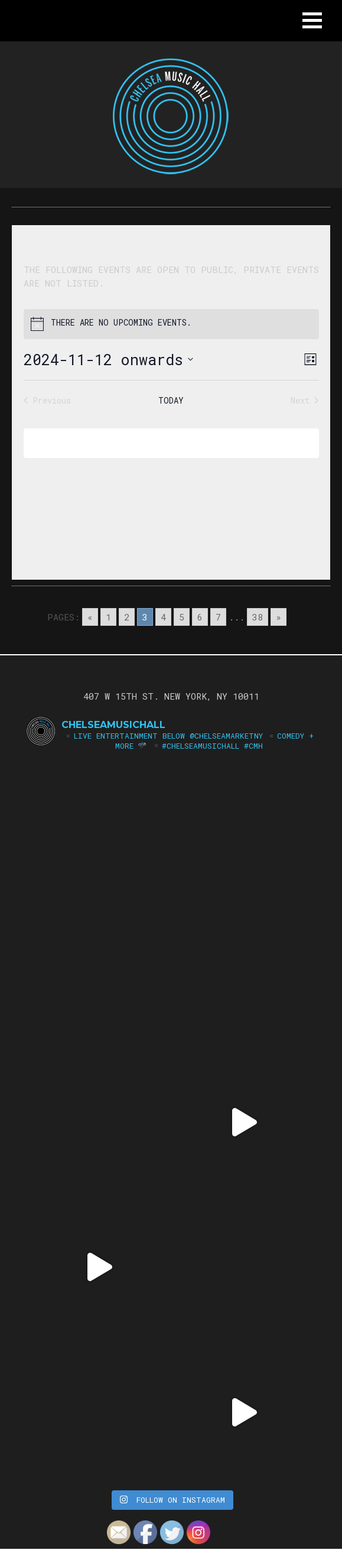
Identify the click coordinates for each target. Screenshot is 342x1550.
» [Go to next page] (278, 617)
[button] (312, 20)
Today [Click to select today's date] (171, 400)
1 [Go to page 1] (108, 617)
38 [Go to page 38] (257, 617)
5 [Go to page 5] (181, 617)
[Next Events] (304, 400)
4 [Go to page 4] (163, 617)
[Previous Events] (47, 400)
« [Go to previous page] (90, 617)
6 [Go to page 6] (200, 617)
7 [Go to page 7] (218, 617)
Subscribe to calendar (162, 443)
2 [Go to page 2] (126, 617)
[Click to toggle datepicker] (108, 360)
